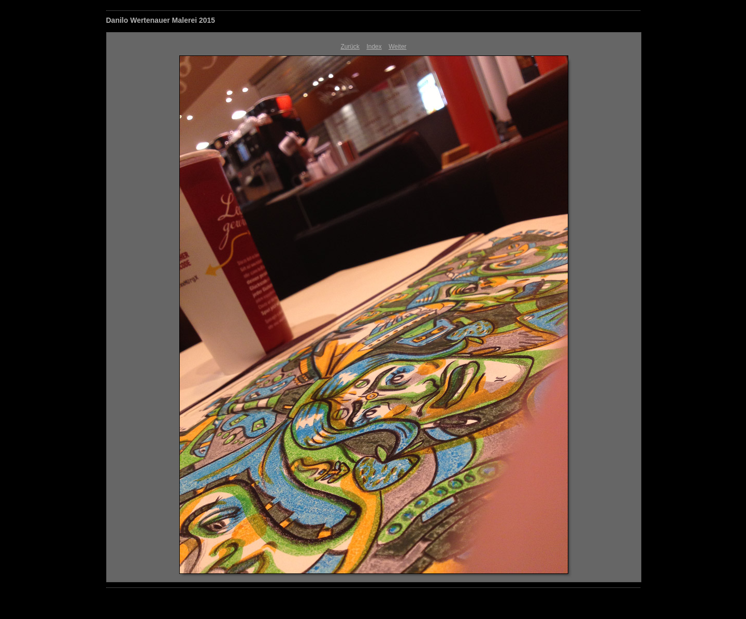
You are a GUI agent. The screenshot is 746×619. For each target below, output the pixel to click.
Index (373, 46)
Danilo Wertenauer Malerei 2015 (161, 20)
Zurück (350, 46)
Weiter (397, 46)
